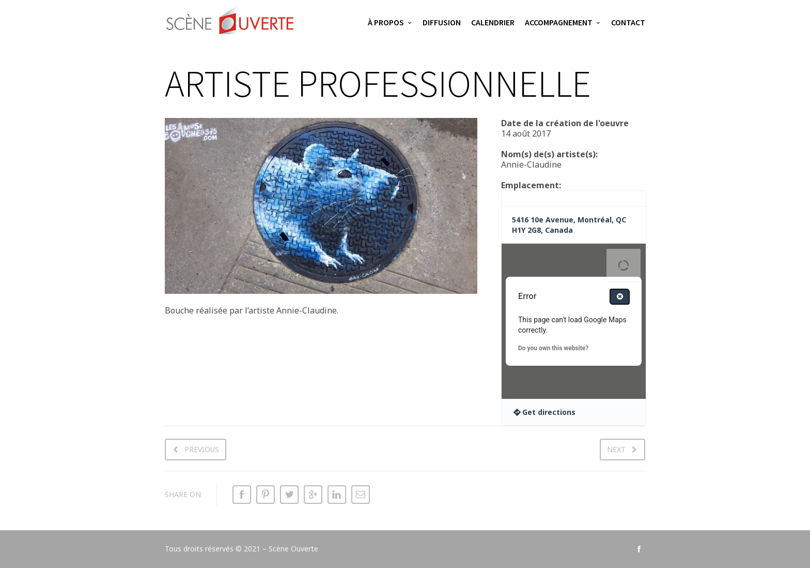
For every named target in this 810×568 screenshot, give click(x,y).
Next (616, 449)
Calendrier (493, 22)
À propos (386, 22)
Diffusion (442, 22)
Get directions (548, 412)
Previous (201, 449)
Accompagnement (559, 22)
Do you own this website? (553, 348)
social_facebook (639, 549)
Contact (628, 22)
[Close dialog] (619, 296)
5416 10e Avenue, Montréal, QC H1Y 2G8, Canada (569, 225)
